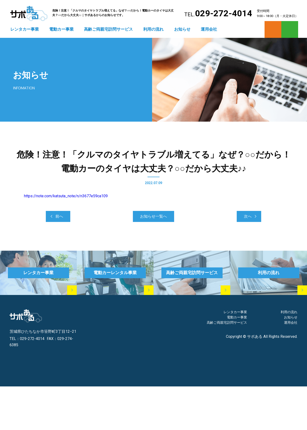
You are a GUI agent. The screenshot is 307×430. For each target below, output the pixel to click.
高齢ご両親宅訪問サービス (108, 29)
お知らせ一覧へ (153, 216)
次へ (248, 216)
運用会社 (209, 29)
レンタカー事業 (24, 29)
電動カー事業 (61, 29)
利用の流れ (153, 29)
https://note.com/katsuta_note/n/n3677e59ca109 (66, 196)
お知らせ (182, 29)
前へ (59, 216)
